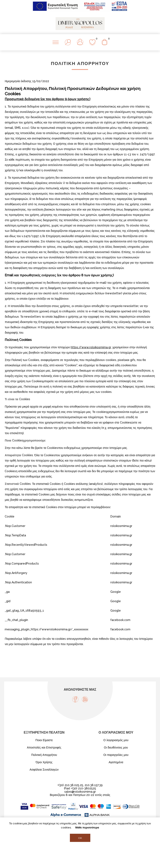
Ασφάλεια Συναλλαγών (44, 769)
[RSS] (84, 699)
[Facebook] (75, 699)
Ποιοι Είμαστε (44, 740)
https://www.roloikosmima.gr (91, 347)
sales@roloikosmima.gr (80, 791)
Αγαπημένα (116, 762)
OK (80, 837)
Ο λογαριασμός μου (115, 740)
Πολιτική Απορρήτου (44, 754)
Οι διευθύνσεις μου (116, 747)
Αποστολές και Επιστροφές (44, 747)
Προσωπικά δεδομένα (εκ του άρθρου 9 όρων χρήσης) (47, 99)
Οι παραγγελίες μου (115, 754)
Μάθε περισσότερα (87, 827)
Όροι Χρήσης (44, 762)
